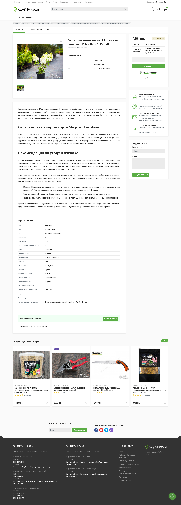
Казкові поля (78, 2)
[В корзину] (47, 403)
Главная (16, 23)
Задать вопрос (141, 175)
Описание (19, 30)
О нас (55, 2)
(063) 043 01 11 (18, 498)
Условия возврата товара (129, 464)
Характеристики (34, 30)
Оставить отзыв (110, 319)
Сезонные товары (29, 2)
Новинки (17, 2)
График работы (125, 480)
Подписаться (79, 430)
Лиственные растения (40, 23)
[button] (40, 62)
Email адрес (137, 147)
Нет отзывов (82, 48)
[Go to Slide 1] (20, 88)
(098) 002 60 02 (18, 496)
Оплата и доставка (126, 461)
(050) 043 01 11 (18, 493)
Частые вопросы (125, 468)
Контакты (89, 2)
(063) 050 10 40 (18, 477)
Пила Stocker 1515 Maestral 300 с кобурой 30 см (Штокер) (107, 389)
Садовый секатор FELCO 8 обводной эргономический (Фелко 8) (69, 389)
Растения (25, 23)
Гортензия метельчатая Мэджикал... (85, 23)
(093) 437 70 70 (18, 462)
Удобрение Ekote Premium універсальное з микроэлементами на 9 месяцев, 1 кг (149, 390)
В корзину (149, 66)
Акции (40, 2)
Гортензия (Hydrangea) (60, 23)
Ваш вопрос (137, 156)
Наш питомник (65, 2)
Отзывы (49, 30)
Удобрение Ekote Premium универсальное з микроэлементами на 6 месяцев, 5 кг (31, 390)
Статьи (48, 2)
